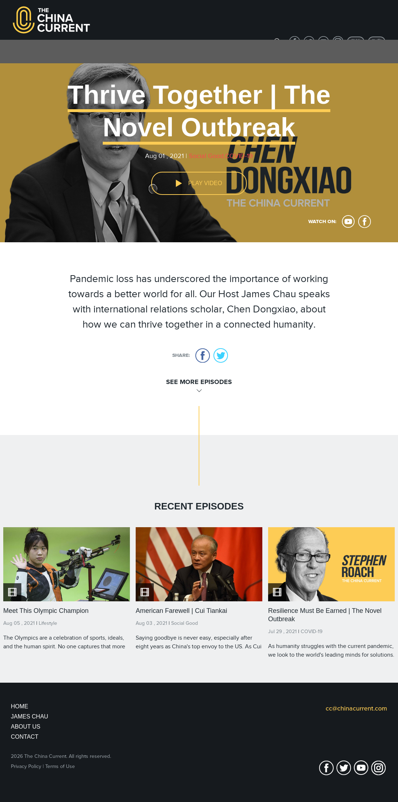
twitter (220, 355)
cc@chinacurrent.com (356, 708)
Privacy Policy (26, 766)
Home (19, 706)
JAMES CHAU (29, 716)
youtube (348, 221)
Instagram (378, 767)
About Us (26, 727)
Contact (24, 737)
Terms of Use (60, 766)
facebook (364, 221)
